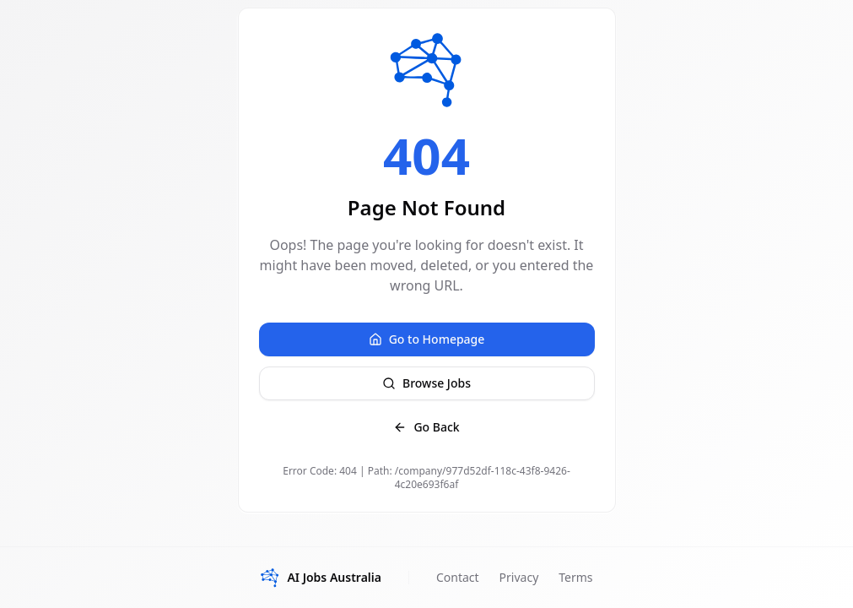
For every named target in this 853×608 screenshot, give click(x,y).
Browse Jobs (426, 383)
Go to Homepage (427, 339)
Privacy (519, 577)
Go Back (426, 427)
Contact (457, 577)
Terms (575, 577)
